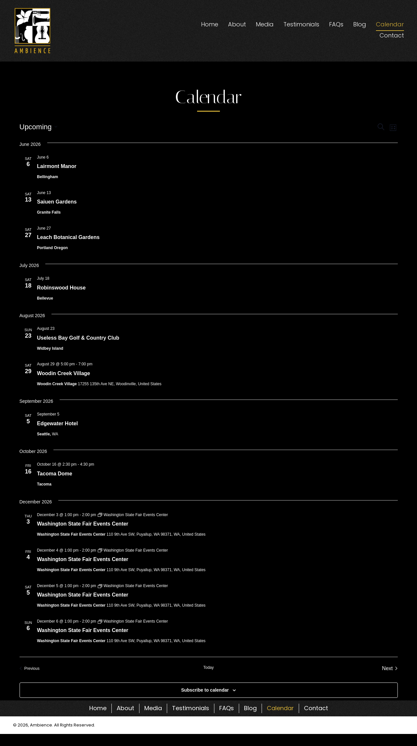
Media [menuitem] (153, 708)
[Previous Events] (30, 668)
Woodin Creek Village (63, 373)
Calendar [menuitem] (280, 708)
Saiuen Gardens (57, 201)
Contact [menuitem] (316, 708)
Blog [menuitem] (250, 708)
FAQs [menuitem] (226, 708)
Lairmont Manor (57, 166)
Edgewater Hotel (57, 423)
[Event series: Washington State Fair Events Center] (133, 515)
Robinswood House (61, 287)
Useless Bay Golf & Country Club (78, 338)
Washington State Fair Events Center (82, 524)
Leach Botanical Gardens (68, 237)
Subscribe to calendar (205, 690)
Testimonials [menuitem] (190, 708)
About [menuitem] (125, 708)
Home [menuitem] (98, 708)
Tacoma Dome (54, 473)
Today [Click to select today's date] (208, 667)
